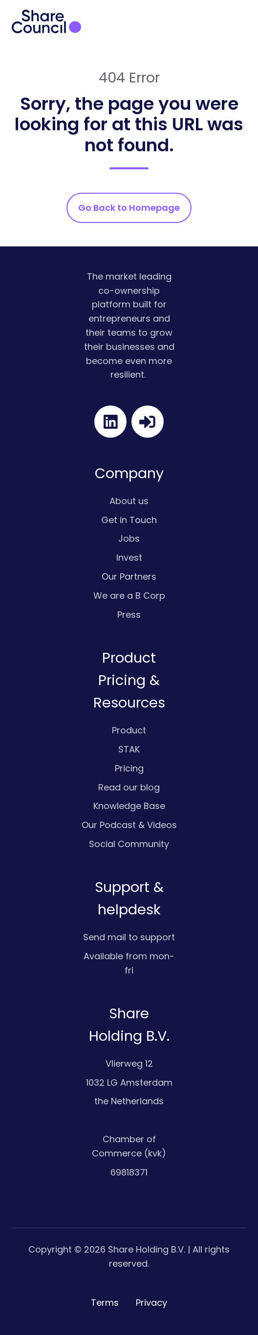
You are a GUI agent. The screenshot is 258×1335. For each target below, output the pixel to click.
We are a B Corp (129, 595)
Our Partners (129, 576)
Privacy (151, 1302)
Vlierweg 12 (129, 1063)
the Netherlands (129, 1101)
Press (129, 614)
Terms (105, 1302)
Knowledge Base (129, 806)
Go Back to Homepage (129, 208)
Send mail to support (129, 937)
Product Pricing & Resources (129, 680)
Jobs (129, 538)
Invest (129, 557)
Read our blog (129, 787)
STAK (129, 749)
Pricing (129, 768)
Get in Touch (129, 520)
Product (129, 730)
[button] (240, 21)
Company (129, 473)
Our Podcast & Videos (129, 825)
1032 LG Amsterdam (129, 1082)
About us (129, 501)
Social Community (129, 844)
